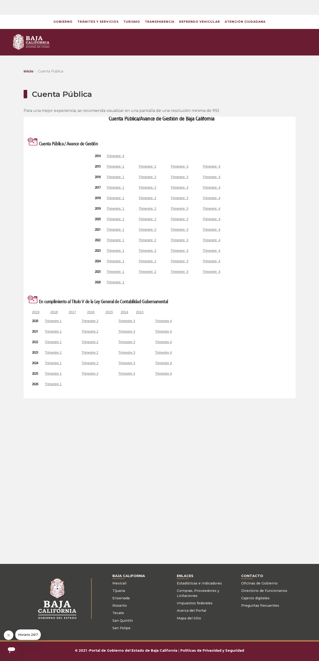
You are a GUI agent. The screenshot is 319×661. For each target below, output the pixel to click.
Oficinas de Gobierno (259, 583)
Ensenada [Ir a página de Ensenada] (121, 598)
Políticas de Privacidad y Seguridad (212, 650)
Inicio (28, 71)
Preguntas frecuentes (260, 605)
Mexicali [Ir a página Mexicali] (119, 583)
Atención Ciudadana (245, 21)
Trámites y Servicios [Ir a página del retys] (98, 21)
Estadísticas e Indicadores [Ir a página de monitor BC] (199, 583)
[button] (243, 7)
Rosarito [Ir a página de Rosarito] (119, 605)
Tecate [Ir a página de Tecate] (118, 613)
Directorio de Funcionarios (264, 591)
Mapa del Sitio (189, 618)
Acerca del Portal (191, 610)
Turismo (131, 21)
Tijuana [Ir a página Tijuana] (118, 591)
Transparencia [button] (159, 21)
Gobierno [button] (63, 21)
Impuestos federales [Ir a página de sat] (195, 603)
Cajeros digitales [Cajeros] (255, 598)
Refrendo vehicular (199, 21)
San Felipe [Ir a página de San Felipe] (121, 628)
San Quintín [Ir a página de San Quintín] (122, 620)
